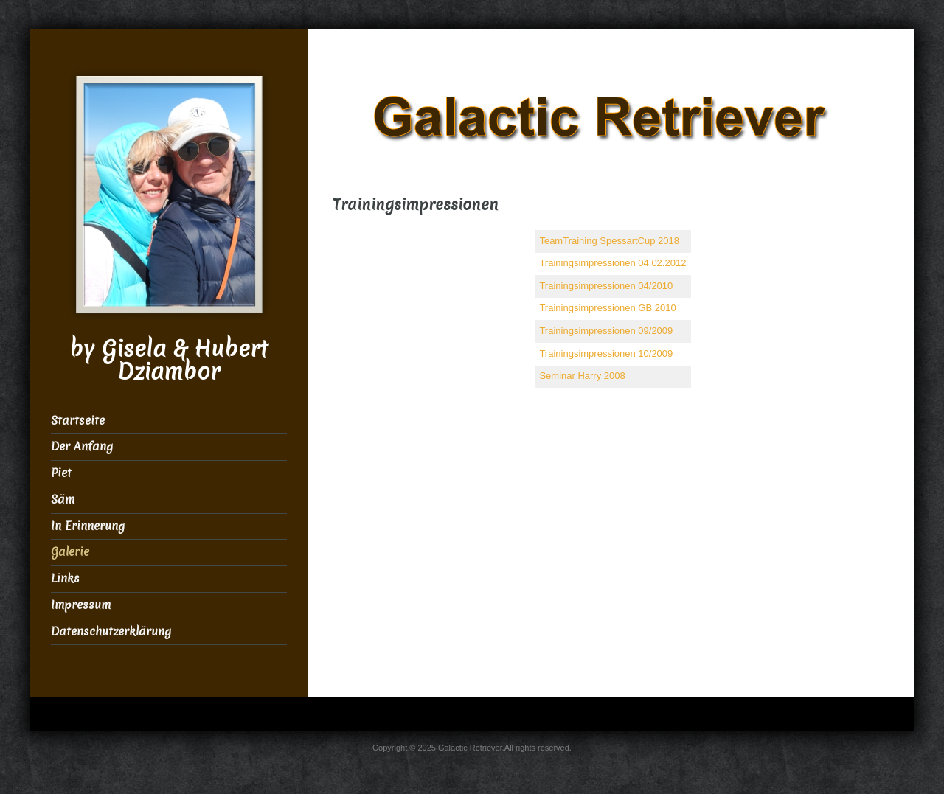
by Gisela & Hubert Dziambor (168, 360)
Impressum (81, 605)
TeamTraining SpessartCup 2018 (609, 240)
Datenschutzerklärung (111, 631)
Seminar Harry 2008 (582, 375)
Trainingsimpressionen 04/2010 (606, 285)
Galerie (70, 552)
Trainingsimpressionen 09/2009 (606, 330)
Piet (61, 473)
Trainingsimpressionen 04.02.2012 (612, 262)
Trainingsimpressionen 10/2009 (606, 353)
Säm (62, 499)
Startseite (78, 420)
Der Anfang (82, 446)
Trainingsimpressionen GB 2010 (607, 307)
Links (65, 578)
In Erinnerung (88, 526)
